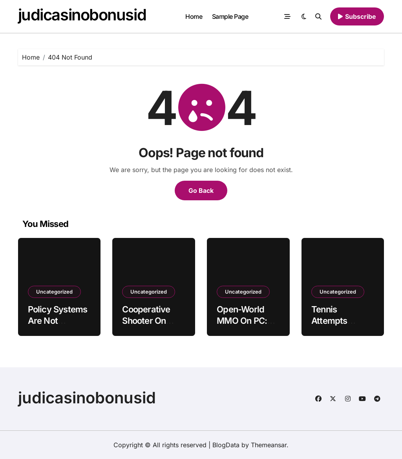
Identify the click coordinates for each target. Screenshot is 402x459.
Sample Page (230, 16)
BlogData (225, 445)
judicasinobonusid (82, 14)
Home (193, 16)
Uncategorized (54, 291)
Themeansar (269, 445)
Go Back (201, 190)
